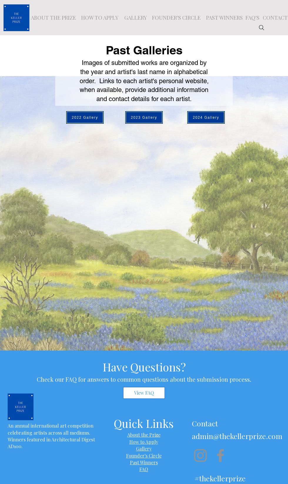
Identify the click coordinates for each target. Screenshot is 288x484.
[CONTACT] (275, 17)
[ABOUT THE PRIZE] (53, 17)
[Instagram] (200, 455)
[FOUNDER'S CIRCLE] (176, 17)
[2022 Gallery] (85, 117)
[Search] (261, 27)
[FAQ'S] (252, 17)
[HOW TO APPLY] (100, 17)
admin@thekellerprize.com (237, 436)
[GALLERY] (135, 17)
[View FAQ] (144, 393)
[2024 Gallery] (206, 117)
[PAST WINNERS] (224, 17)
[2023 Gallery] (144, 117)
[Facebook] (220, 455)
